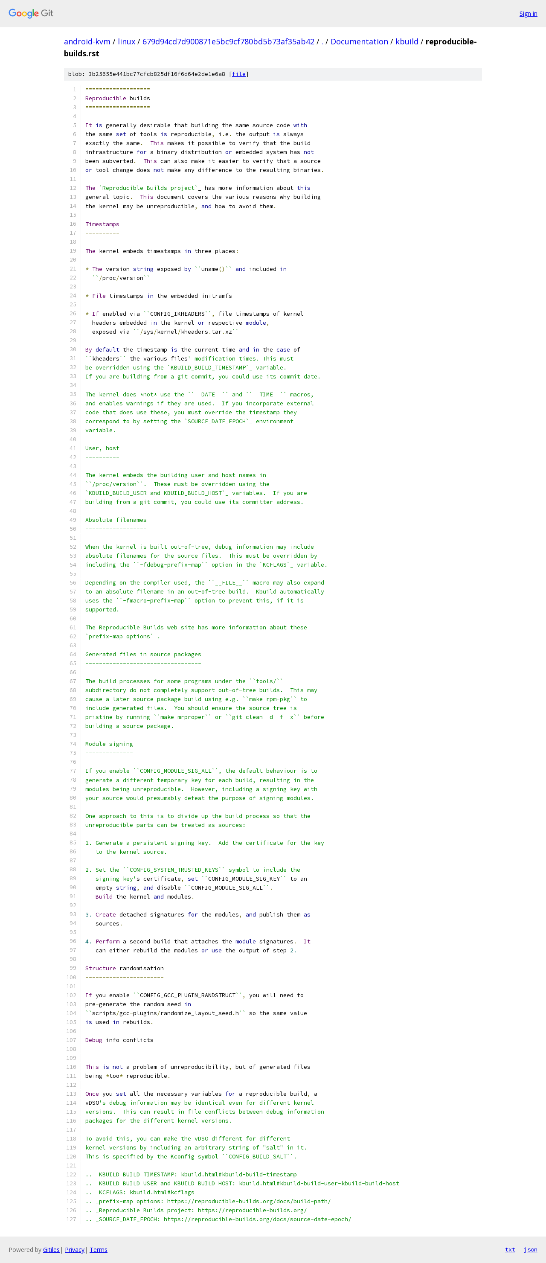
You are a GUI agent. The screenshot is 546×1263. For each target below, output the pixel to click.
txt (510, 1249)
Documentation (359, 41)
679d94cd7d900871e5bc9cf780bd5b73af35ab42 (228, 41)
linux (126, 41)
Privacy (74, 1250)
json (530, 1249)
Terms (98, 1250)
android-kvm (87, 41)
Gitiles (51, 1250)
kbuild (406, 41)
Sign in (528, 13)
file (239, 74)
